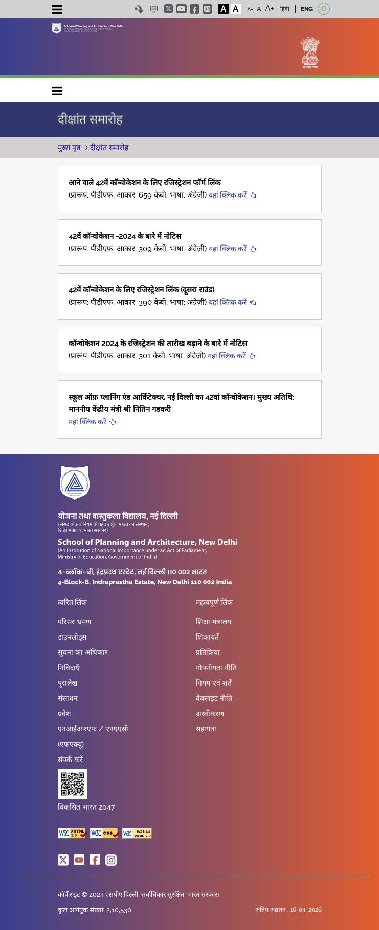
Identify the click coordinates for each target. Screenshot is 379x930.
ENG (307, 9)
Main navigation (57, 88)
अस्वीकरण (210, 713)
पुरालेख (67, 683)
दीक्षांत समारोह (108, 147)
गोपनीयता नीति (216, 668)
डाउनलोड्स (72, 637)
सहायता (206, 729)
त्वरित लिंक (72, 603)
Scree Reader (154, 9)
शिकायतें (207, 637)
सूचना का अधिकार (83, 652)
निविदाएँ (69, 668)
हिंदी (284, 9)
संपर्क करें (70, 759)
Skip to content (139, 9)
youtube (181, 8)
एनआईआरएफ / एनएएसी (93, 729)
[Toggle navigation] (57, 10)
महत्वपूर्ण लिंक (214, 603)
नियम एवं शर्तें (214, 683)
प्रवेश (64, 713)
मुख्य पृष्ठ (69, 147)
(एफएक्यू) (71, 744)
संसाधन (68, 698)
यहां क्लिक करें (228, 195)
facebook (194, 9)
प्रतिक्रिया (208, 652)
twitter (168, 8)
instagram (207, 9)
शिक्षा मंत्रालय (213, 622)
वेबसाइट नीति (214, 698)
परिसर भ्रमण (74, 622)
